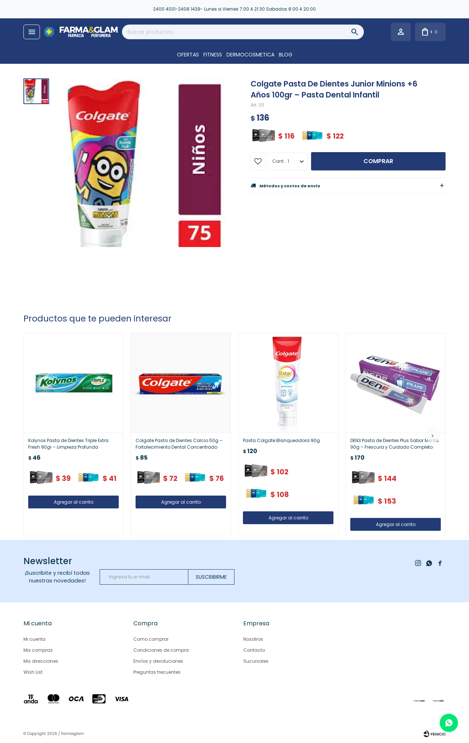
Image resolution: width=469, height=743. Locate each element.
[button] (433, 435)
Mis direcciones (40, 661)
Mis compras (38, 650)
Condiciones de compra (161, 650)
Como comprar (151, 639)
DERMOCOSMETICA (250, 54)
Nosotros (253, 639)
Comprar (378, 161)
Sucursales (256, 661)
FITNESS (212, 54)
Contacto (254, 650)
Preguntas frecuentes (157, 672)
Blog (285, 54)
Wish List (33, 672)
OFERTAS (188, 54)
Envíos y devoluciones (158, 661)
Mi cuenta (34, 639)
